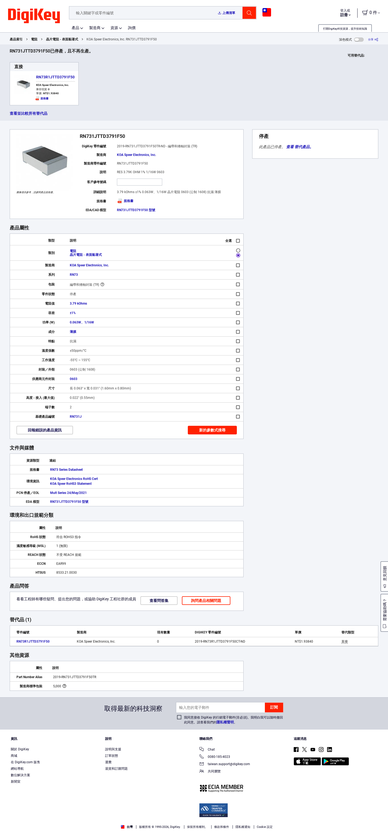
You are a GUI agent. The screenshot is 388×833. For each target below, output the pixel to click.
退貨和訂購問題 (116, 769)
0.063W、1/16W (82, 322)
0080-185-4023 (214, 757)
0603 (73, 379)
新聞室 (15, 781)
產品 (75, 28)
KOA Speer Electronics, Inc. (136, 155)
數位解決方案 (20, 775)
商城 (14, 756)
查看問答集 (159, 600)
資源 (114, 28)
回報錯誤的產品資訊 (45, 430)
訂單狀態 (111, 756)
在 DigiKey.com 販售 (25, 762)
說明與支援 (113, 749)
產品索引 (16, 39)
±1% (73, 313)
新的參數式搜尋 (212, 430)
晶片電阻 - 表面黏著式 (62, 39)
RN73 (74, 275)
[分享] (373, 39)
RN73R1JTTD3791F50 (55, 77)
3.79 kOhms (78, 303)
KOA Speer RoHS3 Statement (71, 484)
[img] (34, 16)
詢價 (132, 28)
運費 (108, 762)
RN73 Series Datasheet (66, 470)
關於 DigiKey (20, 749)
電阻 (34, 39)
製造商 (95, 28)
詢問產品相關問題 (206, 600)
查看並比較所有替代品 (28, 113)
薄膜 (73, 332)
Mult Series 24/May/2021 (68, 493)
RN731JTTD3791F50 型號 (136, 210)
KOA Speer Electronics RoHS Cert (74, 479)
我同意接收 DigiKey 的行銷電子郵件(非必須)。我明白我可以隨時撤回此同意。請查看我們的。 (233, 720)
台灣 (127, 827)
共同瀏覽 (210, 771)
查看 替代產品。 (299, 147)
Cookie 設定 (265, 827)
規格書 (125, 201)
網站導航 (17, 769)
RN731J (76, 417)
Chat (207, 749)
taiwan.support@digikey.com (224, 764)
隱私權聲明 (225, 722)
